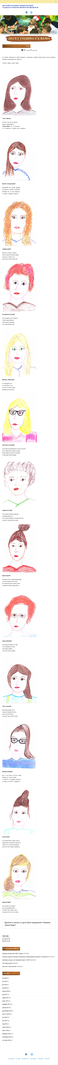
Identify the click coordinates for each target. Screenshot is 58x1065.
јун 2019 (4, 984)
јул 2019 (4, 981)
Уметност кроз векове (9, 966)
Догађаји (33, 1058)
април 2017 (5, 997)
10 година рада (7, 963)
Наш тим (34, 50)
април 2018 (5, 991)
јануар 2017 (5, 1007)
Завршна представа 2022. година (12, 953)
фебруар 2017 (6, 1004)
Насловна (11, 1058)
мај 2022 (4, 978)
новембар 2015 (6, 1037)
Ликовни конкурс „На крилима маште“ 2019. (16, 960)
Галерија (40, 1058)
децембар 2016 (7, 1011)
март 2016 (5, 1030)
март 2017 (5, 1001)
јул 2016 (4, 1017)
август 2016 (5, 1014)
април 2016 (5, 1027)
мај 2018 (4, 988)
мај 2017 (4, 994)
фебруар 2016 (6, 1033)
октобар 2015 (6, 1040)
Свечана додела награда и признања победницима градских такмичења (25, 956)
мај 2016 (4, 1024)
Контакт (47, 1058)
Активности (25, 1058)
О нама (28, 50)
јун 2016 (4, 1020)
